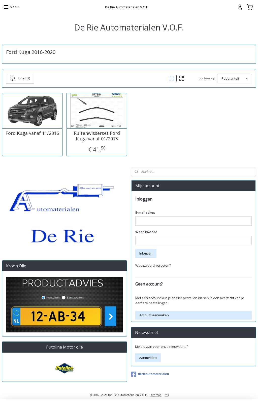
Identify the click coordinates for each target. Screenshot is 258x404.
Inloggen (145, 253)
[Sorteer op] (234, 78)
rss (167, 395)
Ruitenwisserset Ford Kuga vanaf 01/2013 (97, 136)
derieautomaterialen (150, 374)
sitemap (156, 395)
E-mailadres (145, 212)
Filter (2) (20, 78)
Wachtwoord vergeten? (153, 265)
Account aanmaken (154, 315)
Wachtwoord (146, 232)
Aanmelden (148, 357)
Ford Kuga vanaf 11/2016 (32, 133)
